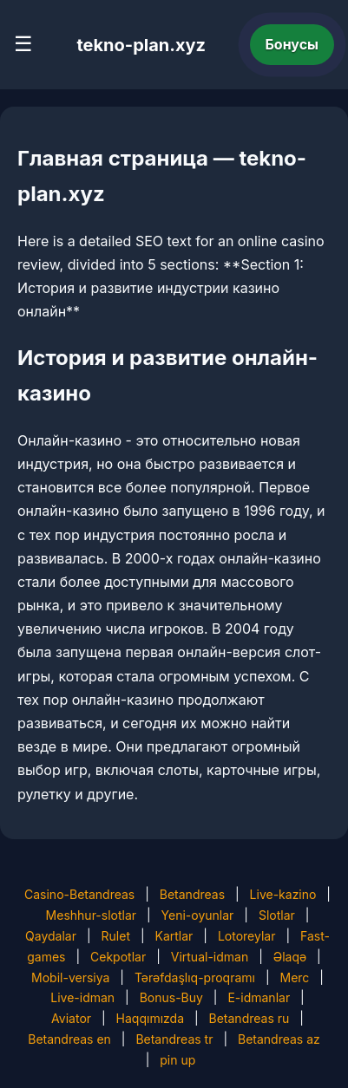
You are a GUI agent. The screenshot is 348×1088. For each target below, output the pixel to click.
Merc (294, 977)
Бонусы (292, 44)
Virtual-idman (209, 956)
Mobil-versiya (70, 977)
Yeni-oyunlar (197, 915)
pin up (177, 1059)
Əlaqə (289, 956)
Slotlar (277, 915)
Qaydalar (50, 935)
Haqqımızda (150, 1018)
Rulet (116, 935)
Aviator (71, 1018)
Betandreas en (69, 1039)
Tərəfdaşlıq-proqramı (195, 977)
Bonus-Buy (171, 997)
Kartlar (174, 935)
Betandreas (192, 894)
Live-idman (82, 997)
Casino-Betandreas (79, 894)
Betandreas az (279, 1039)
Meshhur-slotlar (91, 915)
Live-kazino (283, 894)
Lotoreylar (247, 935)
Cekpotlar (118, 956)
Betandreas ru (249, 1018)
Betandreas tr (174, 1039)
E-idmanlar (258, 997)
